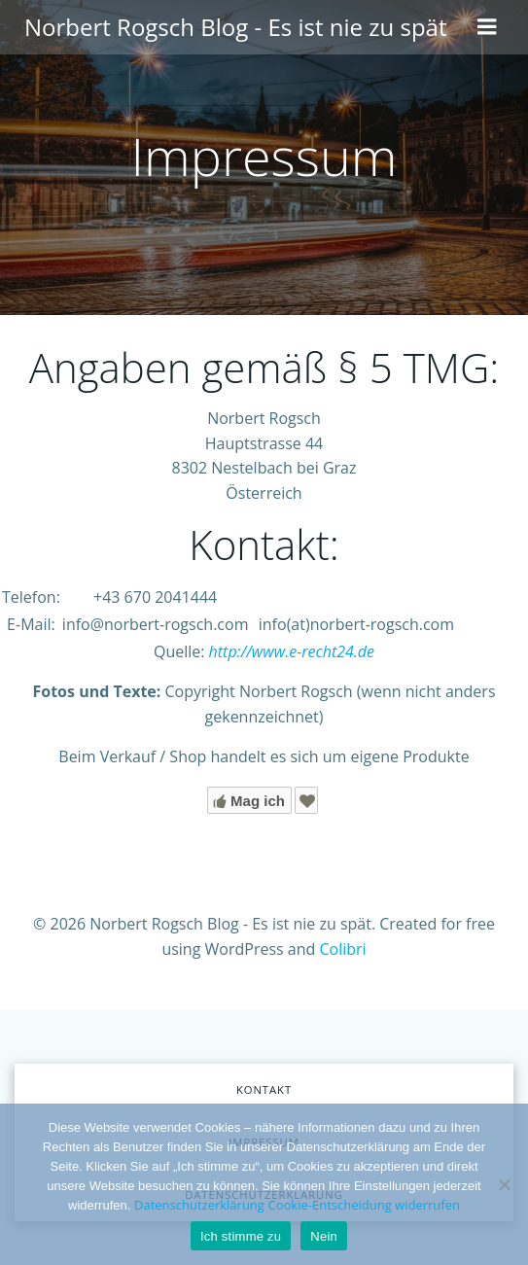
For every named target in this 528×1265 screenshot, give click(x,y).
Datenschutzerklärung (199, 1204)
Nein (323, 1236)
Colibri (342, 949)
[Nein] (503, 1184)
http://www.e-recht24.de (291, 651)
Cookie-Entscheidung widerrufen (364, 1204)
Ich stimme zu (240, 1236)
